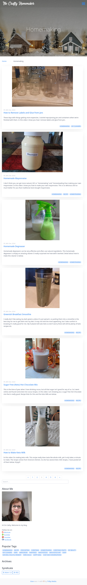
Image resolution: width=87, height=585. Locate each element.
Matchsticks (43, 553)
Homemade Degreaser (14, 246)
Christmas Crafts (59, 550)
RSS (16, 572)
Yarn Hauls (27, 555)
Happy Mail (37, 555)
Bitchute (6, 532)
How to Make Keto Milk (14, 452)
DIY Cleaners (76, 126)
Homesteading (75, 194)
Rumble (6, 535)
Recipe (65, 194)
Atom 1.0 (7, 572)
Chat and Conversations (52, 555)
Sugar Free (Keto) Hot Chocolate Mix (21, 384)
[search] (35, 481)
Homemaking (65, 126)
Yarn (15, 553)
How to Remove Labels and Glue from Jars (23, 112)
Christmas (35, 550)
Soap (64, 553)
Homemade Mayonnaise (15, 178)
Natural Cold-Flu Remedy (12, 555)
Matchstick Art (55, 553)
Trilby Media (51, 581)
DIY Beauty (72, 550)
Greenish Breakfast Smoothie (17, 314)
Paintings (33, 553)
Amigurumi (23, 553)
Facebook (6, 540)
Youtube (6, 537)
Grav (32, 581)
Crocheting (25, 550)
